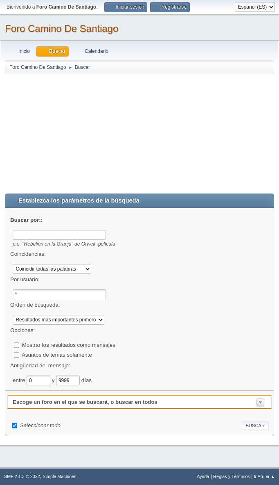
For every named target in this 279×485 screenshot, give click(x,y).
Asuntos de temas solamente (57, 354)
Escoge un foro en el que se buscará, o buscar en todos (85, 402)
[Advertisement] (139, 131)
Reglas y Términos (231, 476)
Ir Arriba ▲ (264, 476)
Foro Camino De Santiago (61, 28)
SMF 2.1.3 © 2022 (22, 476)
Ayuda (203, 476)
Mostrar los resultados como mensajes (68, 345)
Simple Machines (59, 476)
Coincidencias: (28, 254)
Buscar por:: (26, 220)
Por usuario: (25, 279)
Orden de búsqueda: (35, 305)
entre (20, 380)
